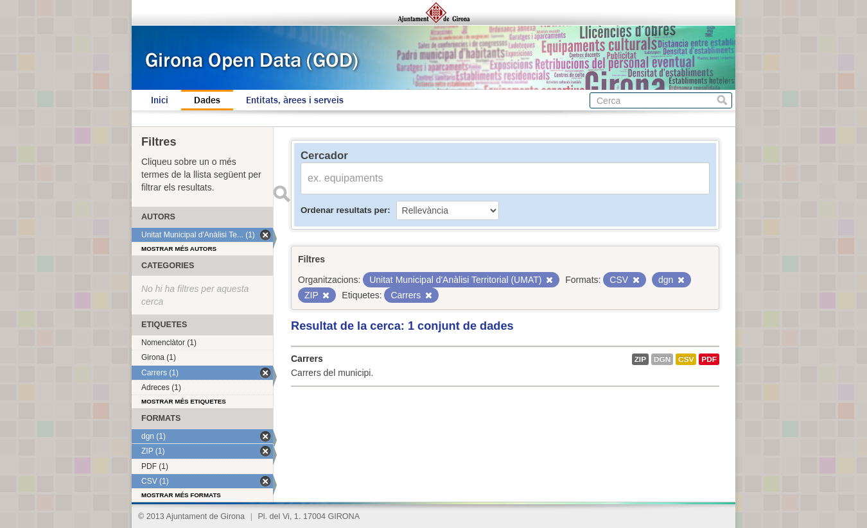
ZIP (640, 359)
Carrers (307, 358)
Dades (207, 100)
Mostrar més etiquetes (183, 401)
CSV (686, 359)
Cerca (722, 100)
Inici (159, 100)
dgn (662, 359)
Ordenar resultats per (344, 210)
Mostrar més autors (178, 248)
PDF (709, 359)
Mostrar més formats (181, 494)
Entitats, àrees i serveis (295, 100)
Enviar (281, 193)
